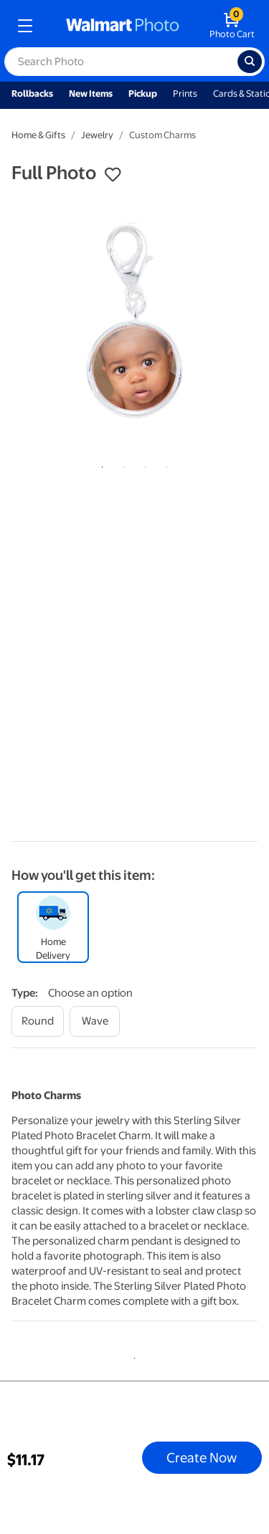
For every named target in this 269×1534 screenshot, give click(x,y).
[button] (112, 175)
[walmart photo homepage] (123, 26)
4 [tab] (164, 464)
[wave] (95, 1021)
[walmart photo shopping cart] (232, 26)
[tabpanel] (134, 323)
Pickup (142, 93)
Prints (185, 93)
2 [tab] (121, 464)
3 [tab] (143, 464)
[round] (37, 1021)
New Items (91, 93)
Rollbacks (32, 93)
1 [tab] (100, 464)
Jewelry (97, 135)
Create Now (201, 1457)
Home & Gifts (38, 135)
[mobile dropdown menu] (25, 26)
